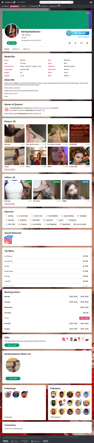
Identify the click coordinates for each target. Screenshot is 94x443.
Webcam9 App (53, 6)
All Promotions (34, 6)
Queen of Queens (44, 108)
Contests (44, 6)
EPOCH (34, 436)
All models (5, 6)
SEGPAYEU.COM (42, 436)
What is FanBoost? (84, 37)
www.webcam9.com (21, 436)
